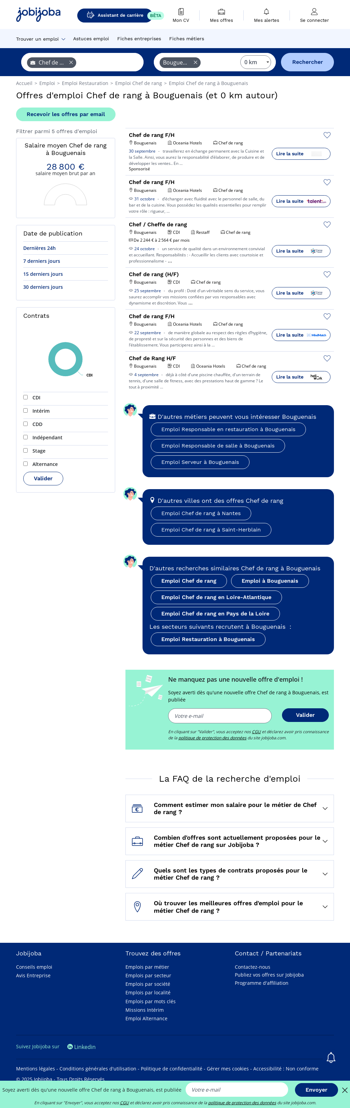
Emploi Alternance (146, 1018)
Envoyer (316, 1089)
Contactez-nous (252, 967)
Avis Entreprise (33, 975)
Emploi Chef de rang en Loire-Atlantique (216, 597)
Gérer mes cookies (228, 1068)
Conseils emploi (34, 967)
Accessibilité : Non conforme (286, 1068)
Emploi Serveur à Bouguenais (200, 462)
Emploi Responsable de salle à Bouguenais (217, 445)
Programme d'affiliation (261, 983)
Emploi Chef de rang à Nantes (201, 513)
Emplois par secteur (148, 975)
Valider (43, 478)
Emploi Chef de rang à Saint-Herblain (211, 529)
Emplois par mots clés (150, 1001)
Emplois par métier (147, 967)
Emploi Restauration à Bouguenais (208, 639)
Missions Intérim (144, 1010)
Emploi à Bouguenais (270, 581)
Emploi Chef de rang (188, 581)
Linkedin (81, 1047)
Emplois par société (147, 984)
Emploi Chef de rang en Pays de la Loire (215, 613)
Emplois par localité (148, 992)
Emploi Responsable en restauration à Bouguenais (228, 429)
